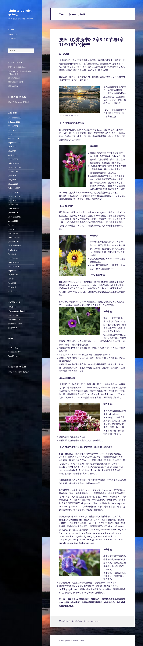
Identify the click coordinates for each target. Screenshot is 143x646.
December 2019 (14, 167)
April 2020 (12, 155)
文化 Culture (13, 315)
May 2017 (12, 229)
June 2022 (12, 130)
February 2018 (14, 209)
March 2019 (13, 184)
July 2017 (12, 225)
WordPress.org (14, 356)
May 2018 (12, 200)
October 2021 (13, 138)
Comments (14, 352)
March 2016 (13, 258)
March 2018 (13, 204)
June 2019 (12, 176)
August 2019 (13, 171)
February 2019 (14, 188)
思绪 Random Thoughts (17, 311)
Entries (13, 348)
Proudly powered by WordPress (71, 640)
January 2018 (13, 213)
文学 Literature (14, 319)
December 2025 (14, 118)
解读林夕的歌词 (14, 78)
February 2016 (14, 262)
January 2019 (13, 192)
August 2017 (13, 221)
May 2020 (12, 151)
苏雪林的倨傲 (13, 86)
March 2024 (13, 126)
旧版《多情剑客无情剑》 (17, 67)
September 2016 (14, 250)
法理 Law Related (15, 323)
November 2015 (14, 266)
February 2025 (14, 122)
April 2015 (12, 291)
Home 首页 (12, 34)
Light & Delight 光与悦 (20, 12)
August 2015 (13, 275)
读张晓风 (26, 102)
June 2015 (12, 283)
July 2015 (12, 279)
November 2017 (14, 217)
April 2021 (12, 147)
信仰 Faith (12, 307)
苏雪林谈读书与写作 (15, 82)
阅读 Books (12, 328)
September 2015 (14, 270)
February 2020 (14, 163)
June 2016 (12, 254)
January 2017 (13, 241)
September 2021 (14, 142)
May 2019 (12, 180)
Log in (10, 343)
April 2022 (12, 134)
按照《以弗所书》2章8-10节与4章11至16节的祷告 (91, 42)
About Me (12, 38)
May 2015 (12, 287)
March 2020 (13, 159)
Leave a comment (93, 621)
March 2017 (13, 233)
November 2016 (14, 246)
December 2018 (14, 196)
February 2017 (14, 237)
